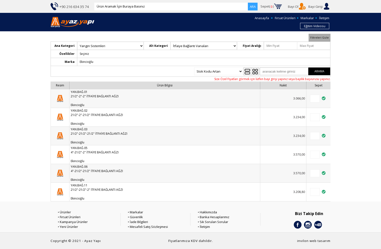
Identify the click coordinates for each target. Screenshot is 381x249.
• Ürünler (64, 212)
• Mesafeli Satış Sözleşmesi (148, 226)
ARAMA (319, 71)
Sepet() (267, 6)
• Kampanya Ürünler (73, 222)
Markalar (307, 18)
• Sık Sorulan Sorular (213, 222)
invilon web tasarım (313, 241)
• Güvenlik (135, 217)
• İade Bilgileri (138, 222)
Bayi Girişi (315, 6)
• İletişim (204, 226)
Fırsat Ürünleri (285, 18)
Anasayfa (262, 18)
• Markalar (135, 212)
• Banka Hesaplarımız (213, 217)
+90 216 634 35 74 (74, 6)
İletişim (324, 18)
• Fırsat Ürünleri (69, 217)
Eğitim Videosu (314, 26)
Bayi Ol (293, 6)
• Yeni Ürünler (68, 226)
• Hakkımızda (207, 212)
